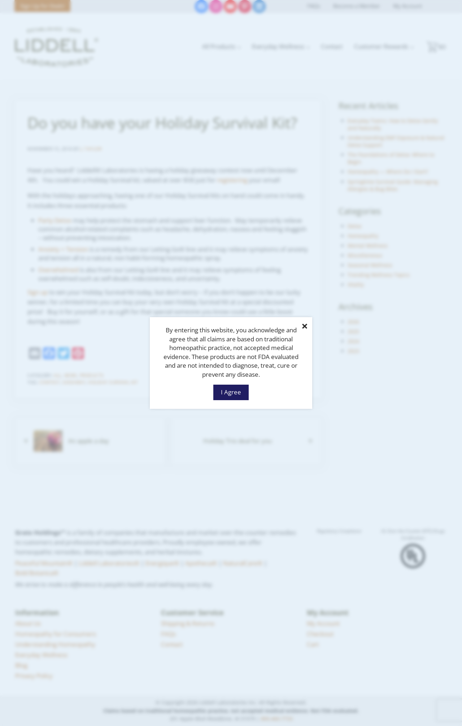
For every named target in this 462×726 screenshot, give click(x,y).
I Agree (231, 392)
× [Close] (304, 326)
